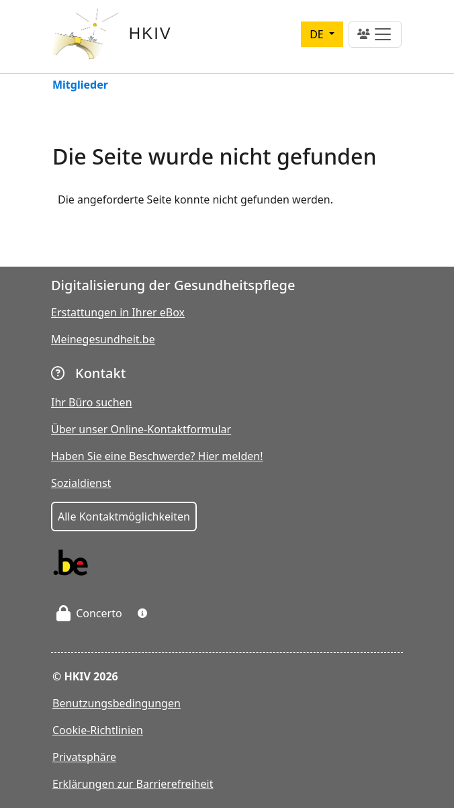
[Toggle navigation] (375, 34)
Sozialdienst (81, 483)
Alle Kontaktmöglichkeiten (124, 516)
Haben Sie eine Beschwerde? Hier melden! (157, 456)
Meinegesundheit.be (103, 339)
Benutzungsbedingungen (116, 703)
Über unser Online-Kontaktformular (141, 429)
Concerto (89, 613)
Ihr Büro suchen (91, 402)
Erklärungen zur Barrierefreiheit (132, 783)
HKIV (150, 33)
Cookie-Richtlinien (97, 730)
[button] (142, 613)
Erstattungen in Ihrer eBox (118, 312)
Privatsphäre (84, 757)
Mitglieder (80, 85)
